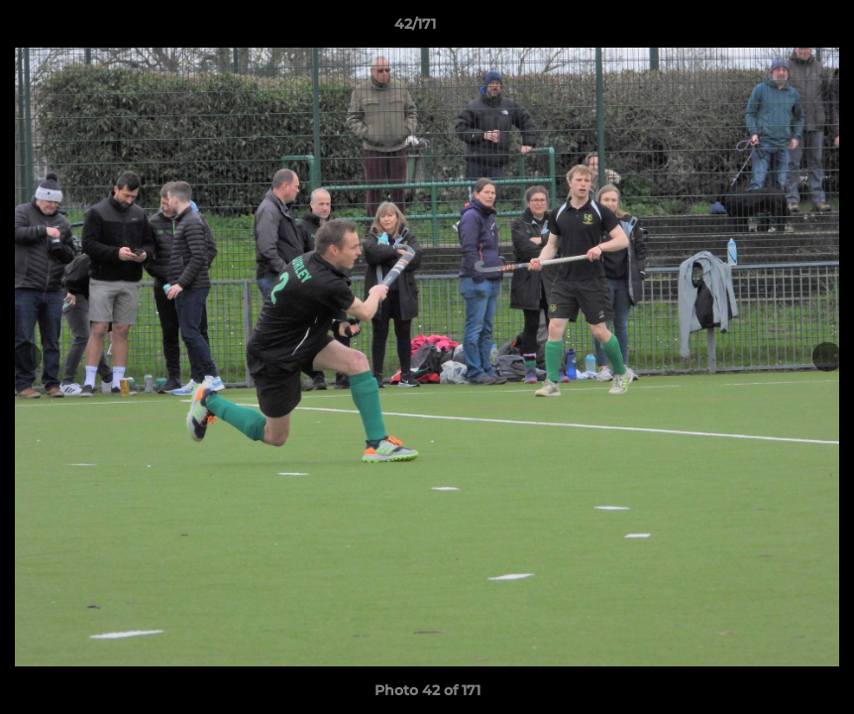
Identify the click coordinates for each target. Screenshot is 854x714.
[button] (771, 29)
